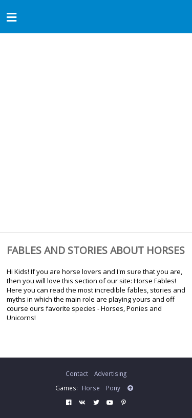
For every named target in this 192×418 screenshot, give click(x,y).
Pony (113, 388)
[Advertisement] (96, 134)
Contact (77, 373)
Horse (91, 388)
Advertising (110, 373)
